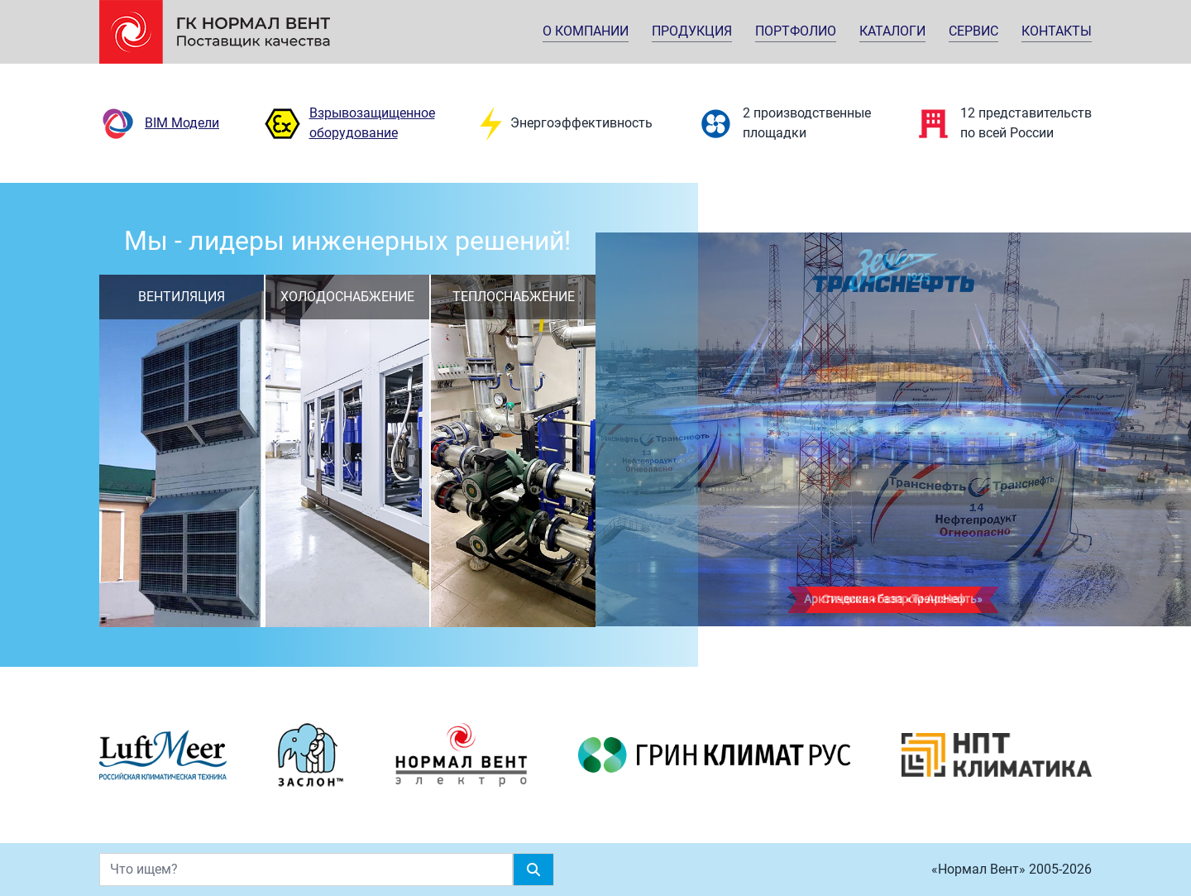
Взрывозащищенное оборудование (349, 123)
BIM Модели (159, 123)
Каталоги (892, 31)
